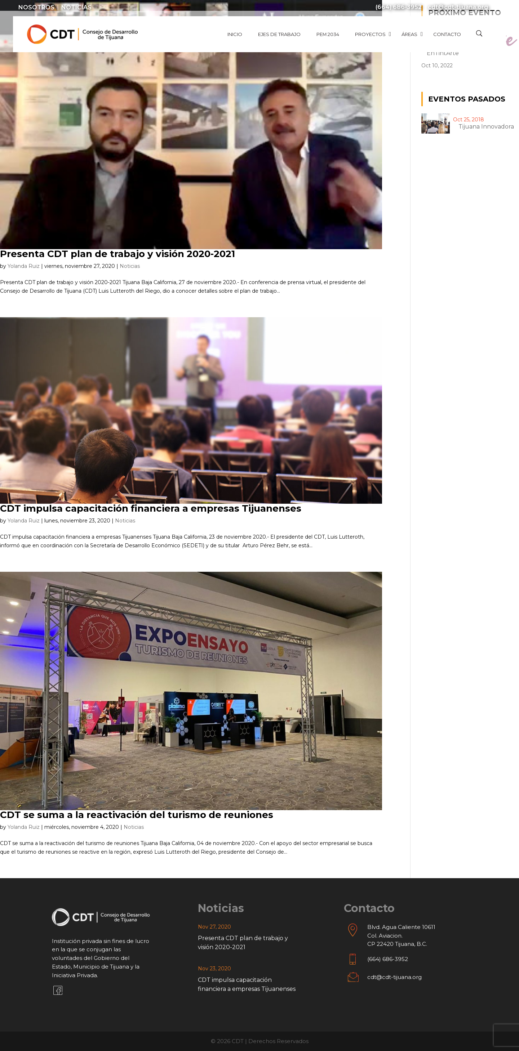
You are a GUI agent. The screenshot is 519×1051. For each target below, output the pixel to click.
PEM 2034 (327, 34)
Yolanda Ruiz (24, 266)
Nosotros (36, 7)
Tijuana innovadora (486, 126)
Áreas (409, 34)
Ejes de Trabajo (279, 34)
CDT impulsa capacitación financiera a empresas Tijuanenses (150, 508)
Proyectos (370, 34)
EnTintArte (443, 53)
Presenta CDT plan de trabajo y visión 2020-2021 (117, 254)
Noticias (76, 7)
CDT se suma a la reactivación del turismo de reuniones (136, 815)
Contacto (447, 34)
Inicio (234, 34)
